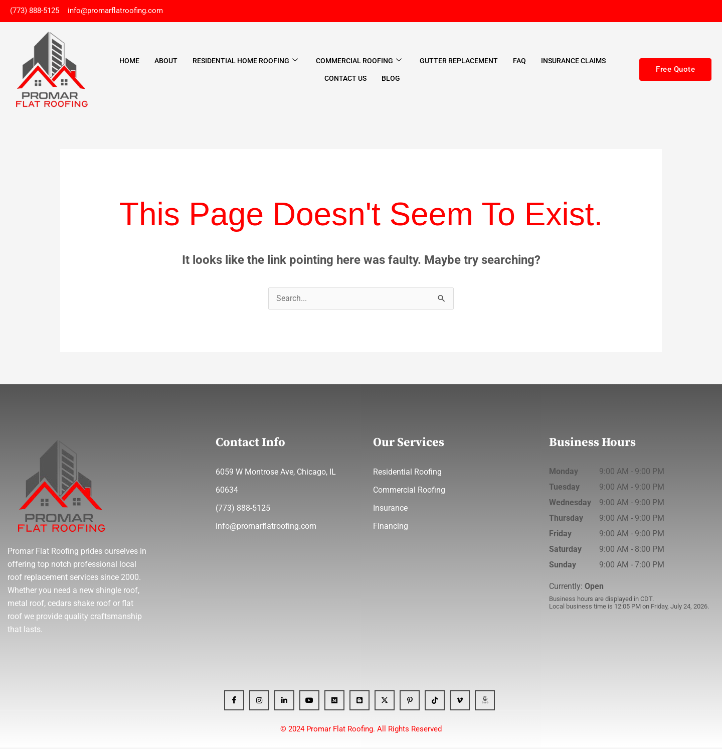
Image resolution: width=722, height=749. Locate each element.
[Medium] (334, 702)
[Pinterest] (410, 702)
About (165, 62)
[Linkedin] (284, 702)
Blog (391, 79)
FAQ (519, 62)
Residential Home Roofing (245, 62)
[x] (385, 702)
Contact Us (345, 79)
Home (129, 62)
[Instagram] (259, 702)
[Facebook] (234, 702)
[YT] (309, 702)
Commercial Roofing (359, 62)
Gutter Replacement (459, 62)
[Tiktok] (435, 702)
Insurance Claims (573, 62)
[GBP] (485, 702)
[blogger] (359, 702)
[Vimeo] (460, 702)
